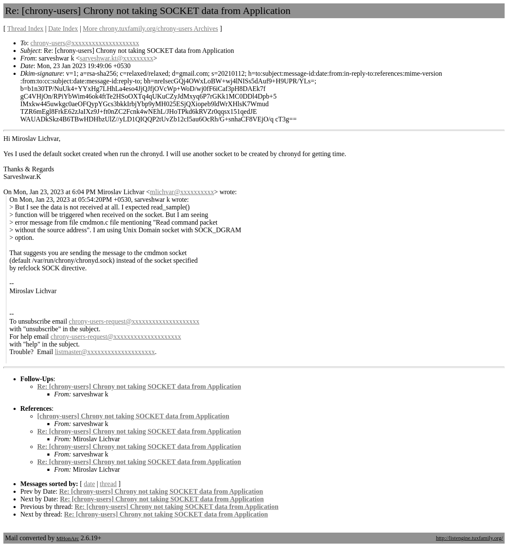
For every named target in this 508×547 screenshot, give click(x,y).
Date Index (63, 28)
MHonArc (67, 538)
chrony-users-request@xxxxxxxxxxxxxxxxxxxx (134, 321)
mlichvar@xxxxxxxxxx (182, 191)
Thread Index (25, 28)
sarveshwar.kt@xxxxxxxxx (116, 58)
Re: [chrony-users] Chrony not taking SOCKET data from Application (139, 386)
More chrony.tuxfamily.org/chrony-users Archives (150, 28)
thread (108, 483)
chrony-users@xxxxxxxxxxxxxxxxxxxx (84, 43)
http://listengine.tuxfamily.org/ (469, 538)
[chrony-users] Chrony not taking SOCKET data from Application (133, 416)
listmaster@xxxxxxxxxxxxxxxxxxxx (105, 351)
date (89, 483)
